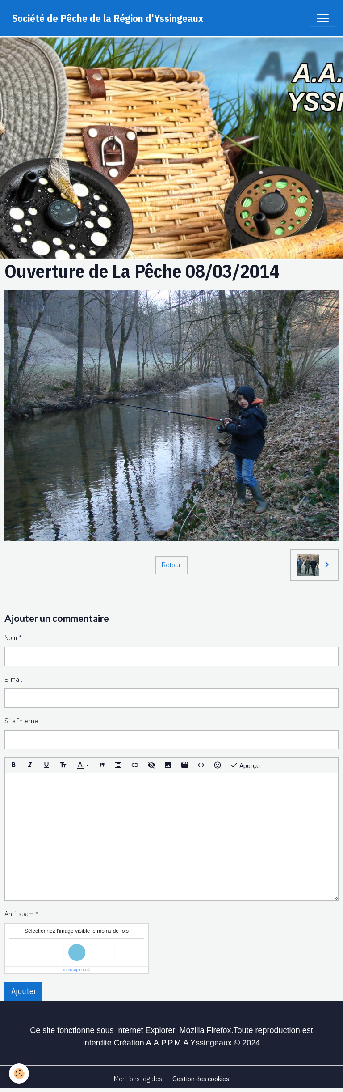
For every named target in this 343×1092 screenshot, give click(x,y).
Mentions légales (138, 1078)
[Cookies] (19, 1073)
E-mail (13, 679)
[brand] (107, 18)
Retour (171, 564)
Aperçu (245, 765)
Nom (10, 637)
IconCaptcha (74, 970)
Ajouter (23, 991)
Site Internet (22, 720)
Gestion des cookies (200, 1078)
